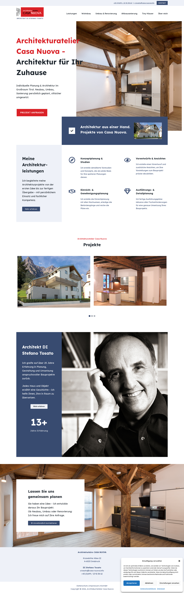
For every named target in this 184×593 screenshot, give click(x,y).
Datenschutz (82, 586)
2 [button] (92, 316)
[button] (179, 561)
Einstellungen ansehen (169, 583)
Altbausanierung (129, 13)
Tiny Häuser (147, 13)
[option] (92, 284)
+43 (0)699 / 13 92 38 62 (123, 3)
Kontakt (162, 3)
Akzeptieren (131, 583)
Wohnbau (86, 13)
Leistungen (71, 13)
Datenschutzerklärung (148, 589)
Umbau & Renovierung (106, 13)
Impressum (161, 589)
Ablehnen (149, 583)
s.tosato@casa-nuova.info (144, 3)
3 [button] (94, 316)
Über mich (163, 13)
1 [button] (89, 316)
